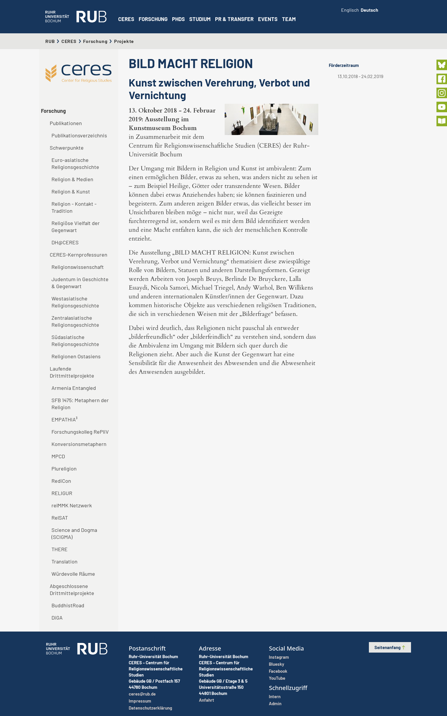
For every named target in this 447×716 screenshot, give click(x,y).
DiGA (57, 617)
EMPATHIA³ (64, 419)
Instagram (279, 657)
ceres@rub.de (142, 693)
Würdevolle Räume (73, 573)
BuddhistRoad (67, 605)
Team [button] (289, 19)
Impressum (140, 700)
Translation (64, 561)
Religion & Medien (72, 179)
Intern (275, 696)
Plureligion (64, 468)
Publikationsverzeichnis (79, 135)
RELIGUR (61, 493)
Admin (275, 703)
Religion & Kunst (70, 191)
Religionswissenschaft (77, 267)
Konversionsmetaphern (78, 444)
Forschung (95, 41)
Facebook (278, 671)
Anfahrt (206, 700)
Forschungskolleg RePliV (80, 431)
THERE (59, 549)
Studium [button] (200, 19)
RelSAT (59, 517)
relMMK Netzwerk (71, 505)
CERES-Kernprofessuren (78, 254)
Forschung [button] (153, 19)
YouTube (277, 678)
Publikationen (66, 123)
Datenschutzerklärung (150, 707)
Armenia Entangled (73, 388)
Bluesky (276, 664)
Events (268, 19)
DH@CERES (65, 242)
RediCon (61, 481)
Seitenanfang (390, 647)
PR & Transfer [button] (234, 19)
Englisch (350, 10)
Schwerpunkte (67, 147)
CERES (126, 19)
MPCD (58, 456)
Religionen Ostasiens (76, 356)
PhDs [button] (178, 19)
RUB (50, 41)
